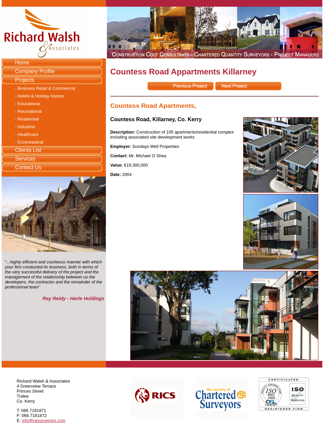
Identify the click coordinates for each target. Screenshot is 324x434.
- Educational (27, 103)
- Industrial (25, 126)
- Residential (27, 119)
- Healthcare (26, 134)
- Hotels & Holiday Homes (39, 95)
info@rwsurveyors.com (43, 420)
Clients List (28, 150)
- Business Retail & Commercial (45, 88)
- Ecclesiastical (29, 142)
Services (25, 159)
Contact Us (28, 167)
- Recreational (28, 111)
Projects (24, 80)
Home (22, 62)
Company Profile (34, 71)
